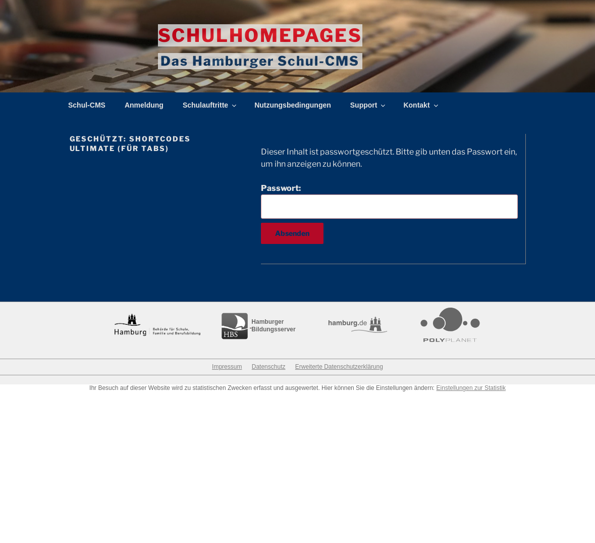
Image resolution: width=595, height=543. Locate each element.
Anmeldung (144, 106)
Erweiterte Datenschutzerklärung (339, 367)
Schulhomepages (260, 35)
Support (368, 106)
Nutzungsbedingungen (292, 106)
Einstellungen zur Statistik (471, 388)
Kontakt (421, 106)
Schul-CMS (86, 106)
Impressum (227, 367)
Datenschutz (269, 367)
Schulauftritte (210, 106)
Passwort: (389, 201)
